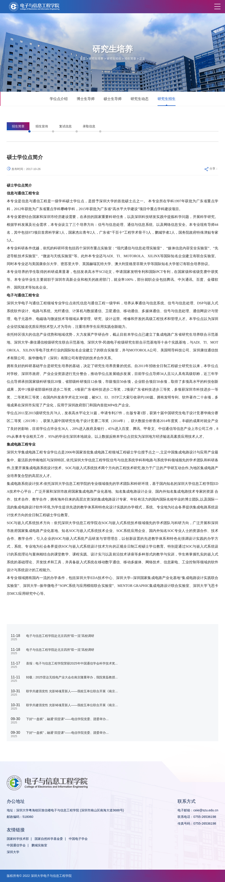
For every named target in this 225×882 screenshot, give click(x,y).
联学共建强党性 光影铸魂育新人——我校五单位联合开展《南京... (72, 691)
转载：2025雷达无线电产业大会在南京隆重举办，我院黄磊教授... (72, 677)
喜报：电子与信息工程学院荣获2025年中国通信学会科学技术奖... (72, 663)
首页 (83, 58)
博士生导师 (86, 99)
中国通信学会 (16, 845)
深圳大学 (13, 852)
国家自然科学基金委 (49, 839)
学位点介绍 (59, 99)
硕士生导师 (113, 99)
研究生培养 (96, 58)
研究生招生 (114, 58)
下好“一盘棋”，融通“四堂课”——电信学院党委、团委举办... (67, 719)
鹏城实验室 (39, 845)
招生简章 (130, 58)
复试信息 (65, 126)
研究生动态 (140, 99)
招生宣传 (42, 126)
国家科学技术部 (18, 839)
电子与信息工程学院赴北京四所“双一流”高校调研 (60, 636)
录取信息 (89, 126)
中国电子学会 (78, 839)
